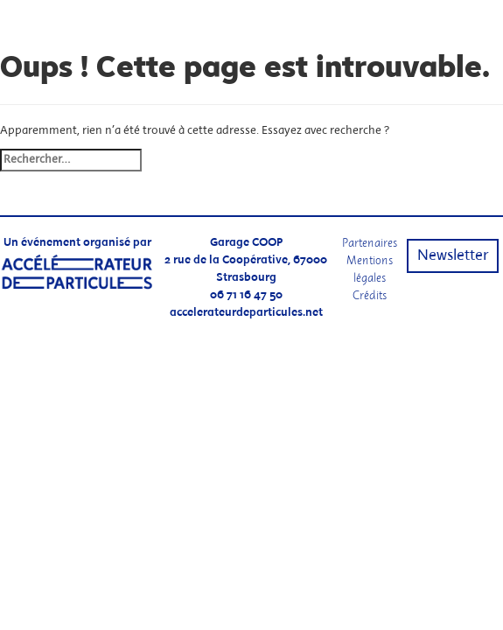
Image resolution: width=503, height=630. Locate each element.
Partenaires (369, 242)
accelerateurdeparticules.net (246, 312)
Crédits (370, 295)
